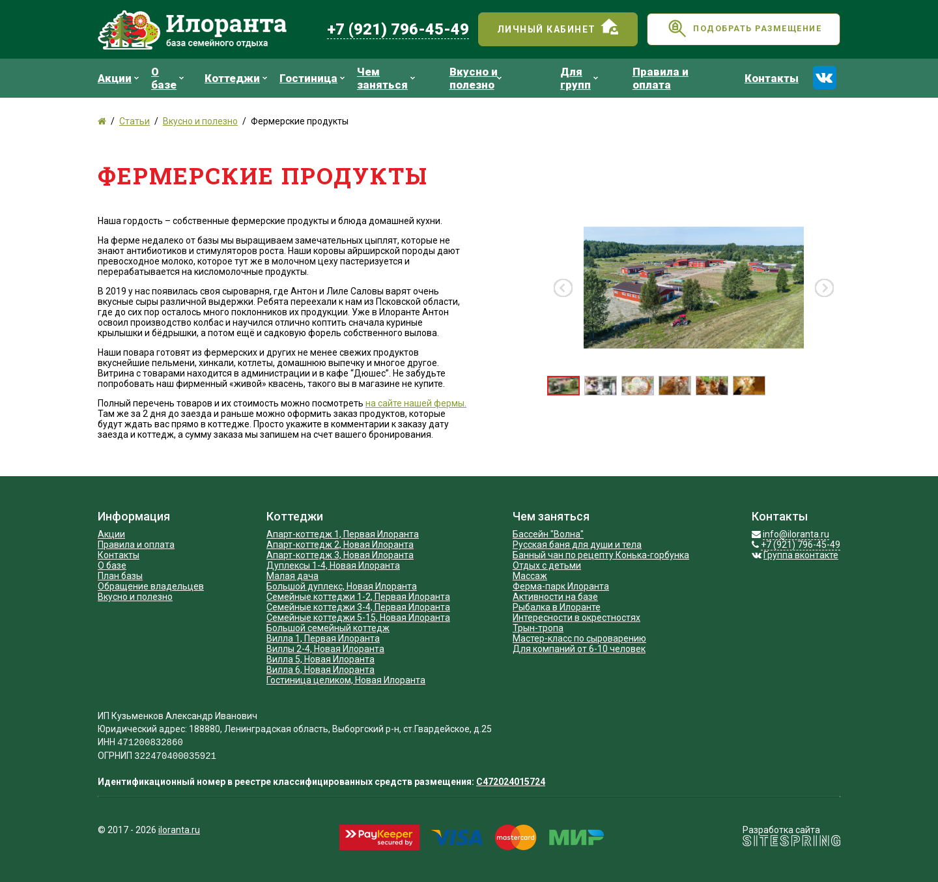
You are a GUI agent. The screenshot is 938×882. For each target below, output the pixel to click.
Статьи (134, 121)
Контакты (118, 555)
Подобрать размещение (743, 30)
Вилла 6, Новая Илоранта (320, 669)
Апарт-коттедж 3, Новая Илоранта (340, 555)
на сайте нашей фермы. (415, 403)
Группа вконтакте (800, 555)
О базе (112, 565)
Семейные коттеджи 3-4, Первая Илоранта (358, 607)
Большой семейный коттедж (328, 628)
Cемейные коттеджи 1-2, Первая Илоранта (358, 596)
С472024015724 (510, 781)
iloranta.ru (179, 830)
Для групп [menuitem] (580, 78)
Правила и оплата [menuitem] (660, 78)
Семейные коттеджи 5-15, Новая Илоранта (358, 617)
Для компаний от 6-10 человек (579, 649)
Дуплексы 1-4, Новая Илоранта (333, 565)
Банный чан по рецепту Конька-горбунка (601, 555)
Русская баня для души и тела (577, 544)
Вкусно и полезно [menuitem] (477, 78)
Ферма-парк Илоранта (561, 586)
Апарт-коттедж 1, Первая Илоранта (342, 534)
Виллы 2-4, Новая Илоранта (325, 649)
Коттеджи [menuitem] (237, 78)
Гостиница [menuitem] (313, 78)
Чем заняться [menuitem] (387, 78)
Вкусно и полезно (200, 121)
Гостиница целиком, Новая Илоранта (345, 680)
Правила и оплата (136, 544)
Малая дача (292, 576)
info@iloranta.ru (796, 534)
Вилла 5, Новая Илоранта (320, 659)
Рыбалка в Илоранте (557, 607)
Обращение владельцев (151, 586)
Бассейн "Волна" (548, 534)
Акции (111, 534)
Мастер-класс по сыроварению (579, 638)
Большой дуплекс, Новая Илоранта (341, 586)
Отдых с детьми (547, 565)
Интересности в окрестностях (576, 617)
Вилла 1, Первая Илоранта (323, 638)
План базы (120, 576)
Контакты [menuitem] (772, 78)
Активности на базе (555, 596)
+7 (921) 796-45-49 (398, 29)
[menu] (453, 78)
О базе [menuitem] (169, 78)
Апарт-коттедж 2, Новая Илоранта (340, 544)
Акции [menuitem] (120, 78)
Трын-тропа (538, 628)
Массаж (530, 576)
